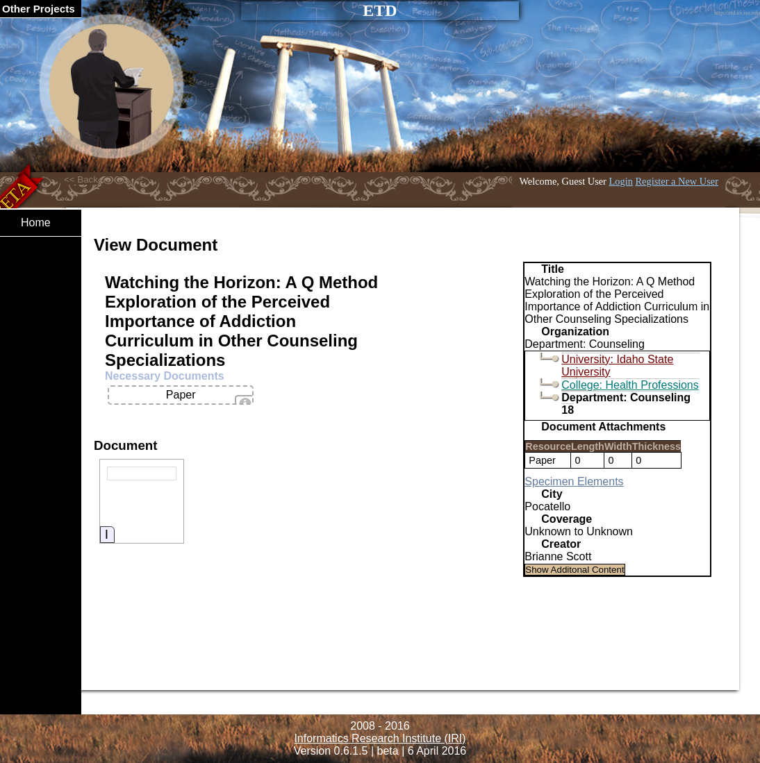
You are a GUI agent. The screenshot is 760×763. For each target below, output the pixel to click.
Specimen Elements (573, 481)
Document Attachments (603, 427)
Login (621, 181)
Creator (561, 544)
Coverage (566, 519)
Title (552, 269)
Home (36, 222)
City (551, 494)
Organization (575, 331)
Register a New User (677, 181)
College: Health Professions (629, 385)
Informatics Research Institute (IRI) (379, 738)
